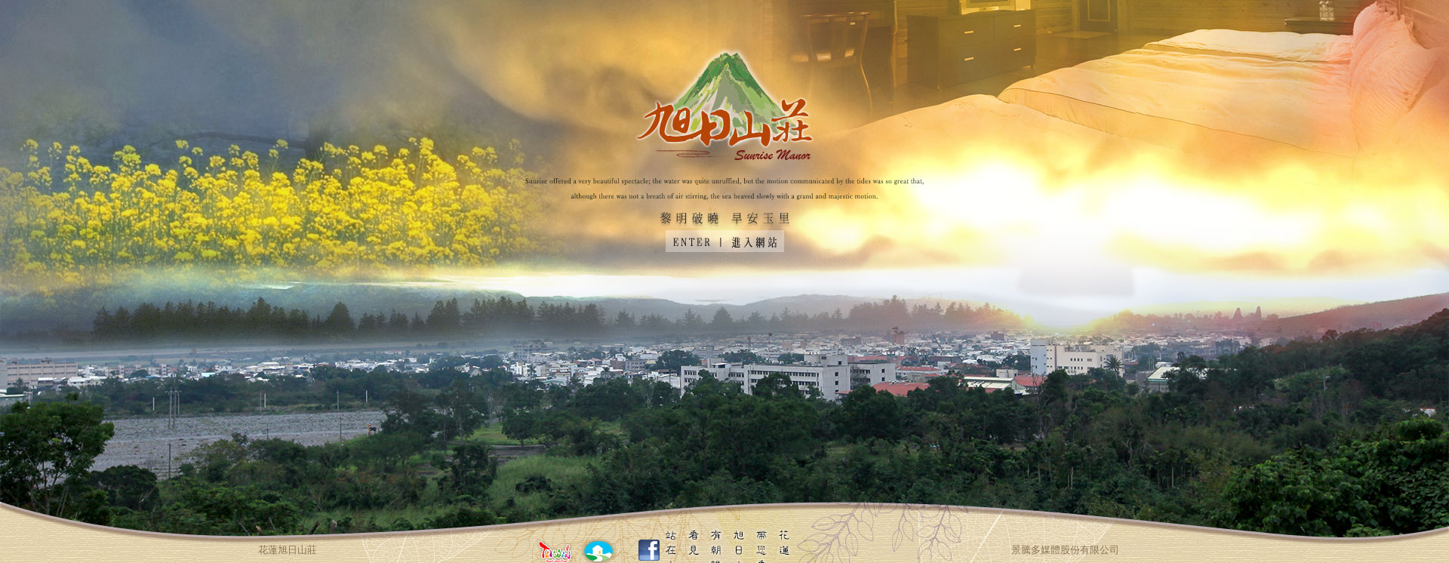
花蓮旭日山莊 (287, 549)
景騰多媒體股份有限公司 (1065, 549)
